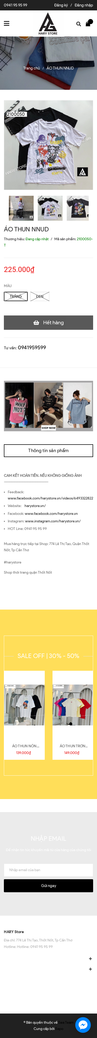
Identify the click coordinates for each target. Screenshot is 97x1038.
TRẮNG (16, 296)
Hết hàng (53, 322)
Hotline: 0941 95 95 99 (35, 947)
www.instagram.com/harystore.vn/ (53, 521)
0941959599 (32, 347)
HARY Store (14, 932)
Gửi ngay (48, 885)
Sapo (59, 1029)
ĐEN (39, 296)
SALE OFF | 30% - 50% (49, 656)
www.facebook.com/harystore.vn (51, 513)
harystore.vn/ (35, 506)
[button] (48, 921)
